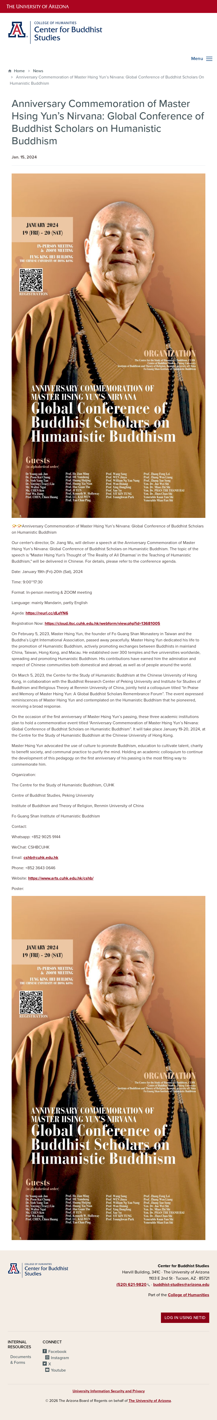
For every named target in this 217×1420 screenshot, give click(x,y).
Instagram (60, 1357)
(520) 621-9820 (133, 1284)
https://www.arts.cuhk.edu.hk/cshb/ (61, 878)
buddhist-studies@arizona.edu (181, 1284)
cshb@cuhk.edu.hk (41, 857)
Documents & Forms (20, 1359)
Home (19, 71)
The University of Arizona (150, 1401)
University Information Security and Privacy (109, 1391)
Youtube (58, 1370)
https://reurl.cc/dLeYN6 (47, 613)
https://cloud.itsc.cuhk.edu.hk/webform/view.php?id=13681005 (102, 623)
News (38, 71)
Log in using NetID (185, 1317)
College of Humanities (188, 1295)
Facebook (57, 1351)
